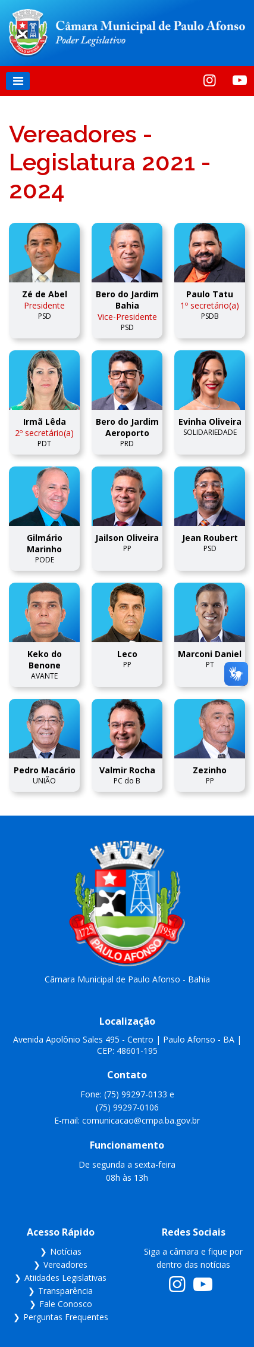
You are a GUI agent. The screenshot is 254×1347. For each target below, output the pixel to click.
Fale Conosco (65, 1303)
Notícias (65, 1251)
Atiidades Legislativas (65, 1277)
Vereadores (65, 1264)
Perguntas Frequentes (65, 1317)
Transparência (65, 1290)
